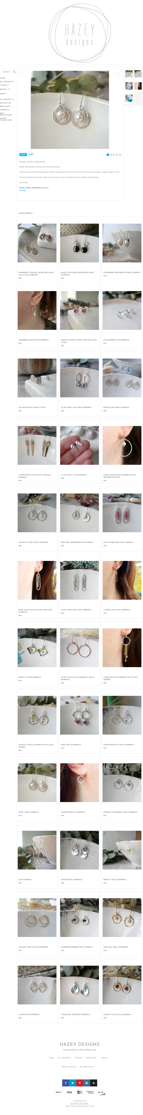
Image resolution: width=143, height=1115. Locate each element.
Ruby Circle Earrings (71, 745)
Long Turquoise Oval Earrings (76, 610)
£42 (20, 278)
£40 (20, 343)
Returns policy (87, 1067)
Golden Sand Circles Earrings (33, 947)
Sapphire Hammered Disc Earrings (77, 947)
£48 (62, 883)
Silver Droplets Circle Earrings (118, 745)
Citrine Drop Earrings (29, 1014)
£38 (20, 546)
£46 (20, 950)
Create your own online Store (79, 1106)
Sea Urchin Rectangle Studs (32, 407)
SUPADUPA (80, 1103)
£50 (20, 750)
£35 (62, 278)
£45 (104, 481)
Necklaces (5, 103)
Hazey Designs (80, 1044)
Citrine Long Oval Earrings (116, 610)
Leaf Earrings (25, 880)
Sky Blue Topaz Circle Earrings (33, 542)
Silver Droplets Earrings (73, 812)
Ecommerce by (79, 1101)
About (3, 94)
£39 (62, 683)
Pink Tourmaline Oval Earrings (118, 542)
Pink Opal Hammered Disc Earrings (77, 542)
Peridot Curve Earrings (30, 677)
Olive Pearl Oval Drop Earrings (76, 407)
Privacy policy (69, 1067)
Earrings (4, 110)
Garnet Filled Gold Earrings (117, 1014)
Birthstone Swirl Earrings (116, 407)
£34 (104, 343)
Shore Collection (6, 119)
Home (3, 78)
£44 (104, 748)
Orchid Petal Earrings (71, 880)
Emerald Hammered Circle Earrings (120, 812)
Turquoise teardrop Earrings (75, 1014)
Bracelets (5, 106)
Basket (4, 89)
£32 (105, 276)
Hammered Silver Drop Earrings (34, 340)
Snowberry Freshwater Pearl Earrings (122, 272)
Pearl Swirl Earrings (29, 812)
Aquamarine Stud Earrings (116, 340)
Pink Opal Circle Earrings (115, 947)
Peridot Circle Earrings (114, 880)
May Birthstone (6, 114)
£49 (20, 615)
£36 (20, 411)
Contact (4, 85)
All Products (7, 82)
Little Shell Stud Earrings (74, 475)
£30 (62, 748)
